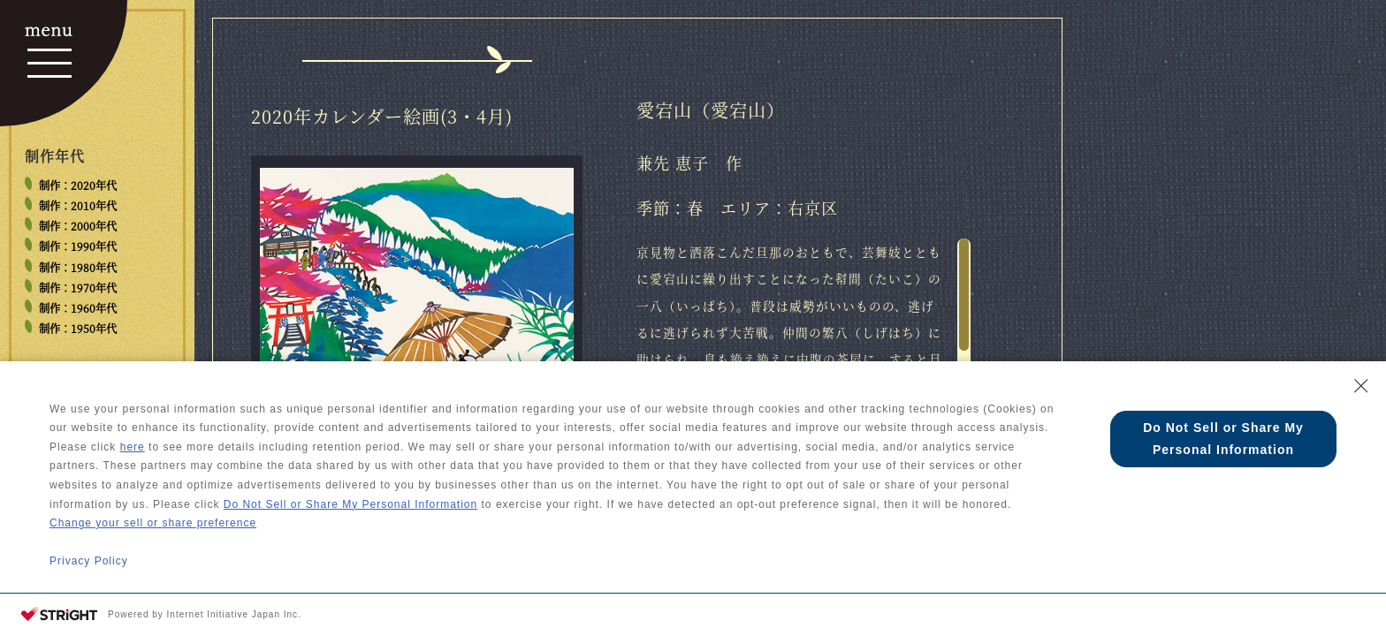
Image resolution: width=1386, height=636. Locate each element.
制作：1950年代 (78, 329)
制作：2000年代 (78, 226)
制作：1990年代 (78, 246)
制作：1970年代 (78, 288)
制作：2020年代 (78, 185)
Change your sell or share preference (153, 523)
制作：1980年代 (78, 268)
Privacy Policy (89, 561)
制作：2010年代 (78, 206)
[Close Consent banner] (1361, 386)
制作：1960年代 (78, 308)
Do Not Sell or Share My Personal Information (350, 504)
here (132, 447)
